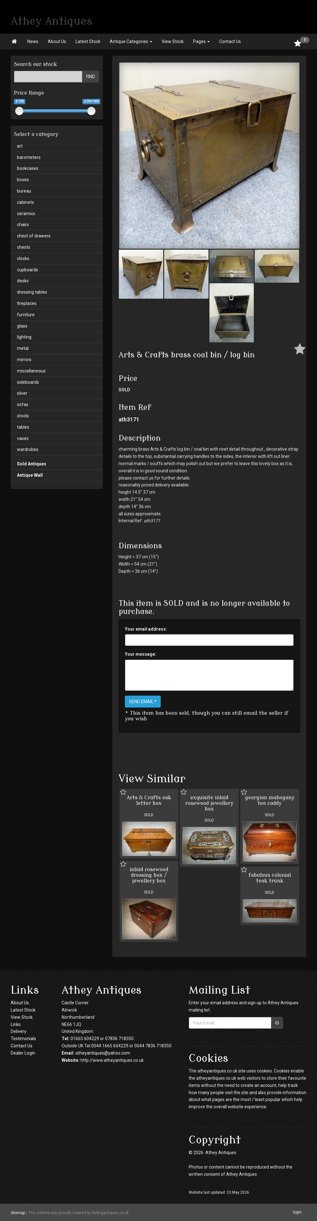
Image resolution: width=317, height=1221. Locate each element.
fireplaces (26, 303)
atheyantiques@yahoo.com (102, 1052)
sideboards (28, 382)
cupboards (27, 269)
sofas (22, 404)
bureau (24, 190)
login (297, 1212)
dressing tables (32, 292)
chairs (23, 224)
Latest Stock (87, 41)
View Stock (173, 41)
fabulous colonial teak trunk (269, 878)
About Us (57, 41)
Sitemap (18, 1212)
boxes (23, 179)
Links (16, 1024)
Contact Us (230, 41)
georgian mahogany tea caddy (269, 800)
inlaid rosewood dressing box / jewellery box (149, 875)
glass (22, 325)
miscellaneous (31, 370)
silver (22, 393)
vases (23, 438)
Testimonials (23, 1038)
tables (23, 427)
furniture (26, 314)
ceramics (26, 213)
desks (23, 280)
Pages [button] (201, 41)
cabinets (25, 202)
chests (23, 247)
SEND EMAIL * (143, 701)
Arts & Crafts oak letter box (149, 800)
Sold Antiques (31, 463)
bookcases (27, 168)
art (20, 146)
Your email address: (146, 629)
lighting (24, 336)
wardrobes (27, 449)
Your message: (140, 654)
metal (23, 348)
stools (23, 415)
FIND (90, 76)
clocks (23, 258)
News (32, 41)
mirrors (24, 359)
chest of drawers (34, 235)
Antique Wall (30, 475)
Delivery (18, 1031)
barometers (29, 157)
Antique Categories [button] (131, 41)
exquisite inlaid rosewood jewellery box (209, 803)
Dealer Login (23, 1052)
